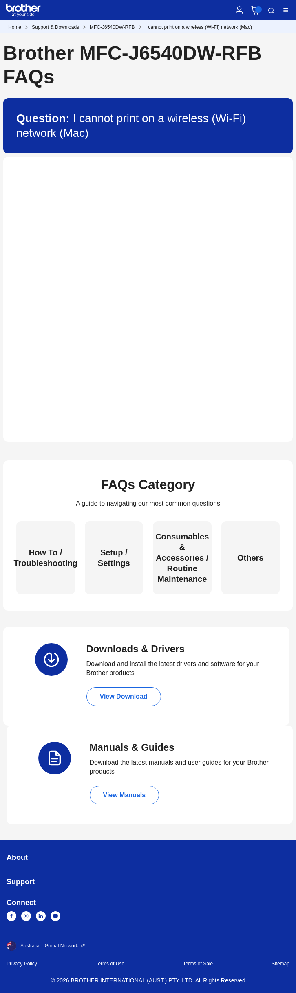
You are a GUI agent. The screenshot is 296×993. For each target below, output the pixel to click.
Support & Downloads (55, 27)
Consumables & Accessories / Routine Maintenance (182, 557)
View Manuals (124, 794)
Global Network (61, 946)
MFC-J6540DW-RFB (112, 27)
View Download (124, 696)
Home (14, 27)
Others (250, 557)
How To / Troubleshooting (45, 558)
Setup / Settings (114, 558)
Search (271, 11)
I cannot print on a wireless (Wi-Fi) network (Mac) (199, 27)
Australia (23, 946)
